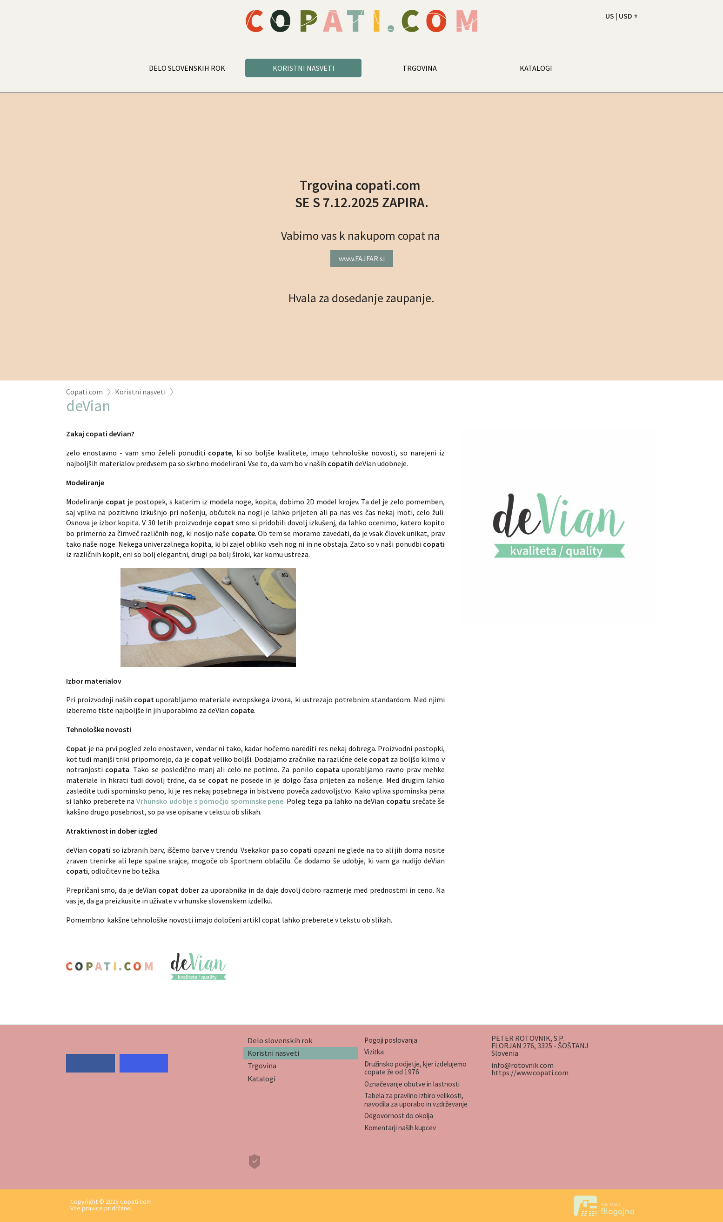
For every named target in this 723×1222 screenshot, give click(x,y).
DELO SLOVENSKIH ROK (187, 68)
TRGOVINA (419, 68)
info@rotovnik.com (522, 1065)
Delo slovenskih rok (280, 1040)
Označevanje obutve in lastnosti (412, 1083)
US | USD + (621, 15)
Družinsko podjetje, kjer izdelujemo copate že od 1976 (415, 1067)
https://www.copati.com (530, 1072)
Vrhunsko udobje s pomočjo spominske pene (209, 801)
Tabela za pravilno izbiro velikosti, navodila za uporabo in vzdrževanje (416, 1099)
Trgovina (262, 1065)
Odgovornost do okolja (398, 1115)
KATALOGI (536, 68)
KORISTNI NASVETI (304, 68)
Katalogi (261, 1078)
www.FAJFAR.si (362, 258)
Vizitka (374, 1051)
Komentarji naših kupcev (400, 1127)
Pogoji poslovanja (390, 1040)
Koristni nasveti (140, 391)
